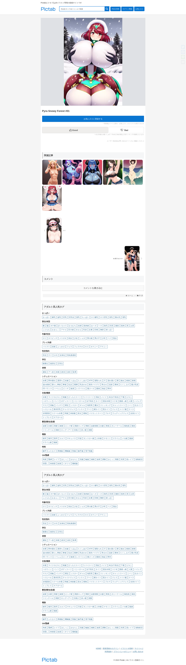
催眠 (93, 459)
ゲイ (50, 355)
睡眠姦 (75, 463)
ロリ (44, 338)
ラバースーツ (88, 397)
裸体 (116, 385)
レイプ (56, 459)
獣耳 (56, 438)
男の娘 (89, 338)
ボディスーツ (66, 401)
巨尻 (111, 326)
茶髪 (57, 430)
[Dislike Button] (126, 130)
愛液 (98, 389)
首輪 (52, 405)
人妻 (130, 401)
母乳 (124, 317)
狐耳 (50, 438)
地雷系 (89, 405)
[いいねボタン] (75, 130)
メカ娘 (124, 438)
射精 (133, 381)
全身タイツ (134, 413)
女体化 (62, 355)
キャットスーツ (119, 405)
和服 (66, 413)
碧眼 (90, 430)
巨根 (96, 330)
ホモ (56, 355)
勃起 (103, 389)
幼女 (70, 338)
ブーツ (89, 409)
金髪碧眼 (94, 426)
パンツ (56, 401)
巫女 (79, 413)
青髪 (87, 426)
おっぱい (46, 317)
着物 (85, 413)
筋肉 (123, 326)
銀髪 (61, 426)
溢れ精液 (46, 385)
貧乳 (78, 317)
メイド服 (123, 409)
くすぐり (66, 463)
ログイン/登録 (127, 9)
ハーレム (57, 389)
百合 (44, 355)
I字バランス (47, 389)
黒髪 (56, 426)
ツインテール (48, 430)
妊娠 (66, 381)
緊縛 (50, 459)
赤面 (57, 372)
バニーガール (79, 401)
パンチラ (59, 405)
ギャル (82, 405)
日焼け (76, 430)
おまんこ (55, 330)
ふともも (46, 330)
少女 (76, 338)
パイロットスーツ (96, 413)
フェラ (69, 347)
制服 (64, 397)
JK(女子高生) (114, 397)
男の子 (97, 338)
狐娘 (131, 438)
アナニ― (103, 347)
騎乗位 (45, 364)
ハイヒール (47, 409)
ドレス (114, 409)
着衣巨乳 (57, 409)
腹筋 (117, 326)
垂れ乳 (117, 317)
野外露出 (51, 381)
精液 (128, 381)
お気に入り (139, 9)
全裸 (44, 381)
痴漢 (72, 389)
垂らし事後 (56, 385)
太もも (78, 330)
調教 (104, 459)
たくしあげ (82, 381)
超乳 (59, 317)
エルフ (62, 438)
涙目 (69, 372)
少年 (103, 338)
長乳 (111, 317)
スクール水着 (57, 413)
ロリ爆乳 (94, 317)
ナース (131, 409)
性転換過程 (71, 355)
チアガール (58, 417)
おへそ (93, 326)
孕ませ (104, 385)
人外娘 (99, 438)
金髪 (44, 426)
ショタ (82, 338)
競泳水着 (106, 401)
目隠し (45, 463)
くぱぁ (73, 381)
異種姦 (60, 451)
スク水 (114, 401)
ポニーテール (116, 426)
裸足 (66, 405)
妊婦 (80, 326)
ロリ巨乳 (103, 317)
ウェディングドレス (120, 413)
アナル (63, 330)
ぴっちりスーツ (74, 397)
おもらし (74, 459)
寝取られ (98, 381)
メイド (103, 397)
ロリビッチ (52, 338)
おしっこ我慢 (113, 459)
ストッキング (105, 405)
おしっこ (64, 459)
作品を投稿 (115, 9)
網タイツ (97, 409)
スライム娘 (47, 442)
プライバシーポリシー (122, 652)
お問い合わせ (138, 652)
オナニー (94, 347)
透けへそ (90, 389)
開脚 (76, 385)
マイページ (139, 648)
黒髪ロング (79, 426)
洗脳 (81, 459)
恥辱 (74, 372)
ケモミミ (107, 438)
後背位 (52, 364)
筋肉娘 (86, 326)
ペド (109, 338)
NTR (91, 381)
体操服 (73, 413)
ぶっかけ (61, 347)
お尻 (132, 326)
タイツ (98, 401)
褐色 (133, 426)
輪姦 (87, 459)
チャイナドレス (69, 409)
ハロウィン (47, 401)
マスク (45, 405)
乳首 (85, 330)
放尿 (98, 459)
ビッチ (65, 389)
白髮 (102, 426)
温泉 (111, 385)
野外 (109, 389)
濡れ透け (111, 381)
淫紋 (97, 397)
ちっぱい (85, 317)
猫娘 (55, 442)
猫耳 (44, 438)
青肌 (107, 426)
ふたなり (51, 451)
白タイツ (138, 405)
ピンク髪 (68, 426)
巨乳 (65, 317)
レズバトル (80, 389)
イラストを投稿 (127, 648)
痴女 (122, 381)
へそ (100, 326)
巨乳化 (71, 317)
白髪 (50, 426)
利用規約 (108, 652)
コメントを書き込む (93, 288)
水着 (44, 397)
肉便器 (52, 463)
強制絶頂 (138, 459)
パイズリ (46, 347)
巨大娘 (71, 330)
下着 (122, 397)
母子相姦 (88, 451)
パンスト (80, 409)
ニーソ (130, 405)
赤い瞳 (83, 430)
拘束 (44, 459)
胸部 (102, 330)
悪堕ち (60, 381)
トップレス (47, 417)
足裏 (90, 330)
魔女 (96, 405)
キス (87, 347)
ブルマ (107, 413)
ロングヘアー (66, 430)
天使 (80, 438)
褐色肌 (126, 426)
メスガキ (62, 338)
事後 (64, 385)
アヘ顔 (51, 372)
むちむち (72, 326)
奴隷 (59, 463)
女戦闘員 (46, 413)
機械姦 (67, 451)
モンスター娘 (89, 438)
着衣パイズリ (94, 385)
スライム (116, 438)
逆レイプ (129, 459)
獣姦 (74, 451)
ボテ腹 (53, 326)
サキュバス (71, 438)
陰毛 (106, 326)
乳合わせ (83, 385)
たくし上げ (124, 385)
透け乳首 (134, 385)
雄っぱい (109, 330)
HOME (98, 648)
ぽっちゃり (62, 326)
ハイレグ (137, 401)
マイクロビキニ (54, 397)
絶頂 (63, 372)
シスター (74, 405)
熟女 (115, 338)
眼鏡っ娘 (123, 401)
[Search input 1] (82, 8)
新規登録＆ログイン (111, 648)
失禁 (122, 459)
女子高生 (89, 401)
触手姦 (80, 451)
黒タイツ (106, 409)
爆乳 (53, 317)
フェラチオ (78, 347)
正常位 (60, 364)
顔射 (53, 347)
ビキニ (129, 397)
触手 (44, 451)
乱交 (70, 385)
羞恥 (44, 372)
